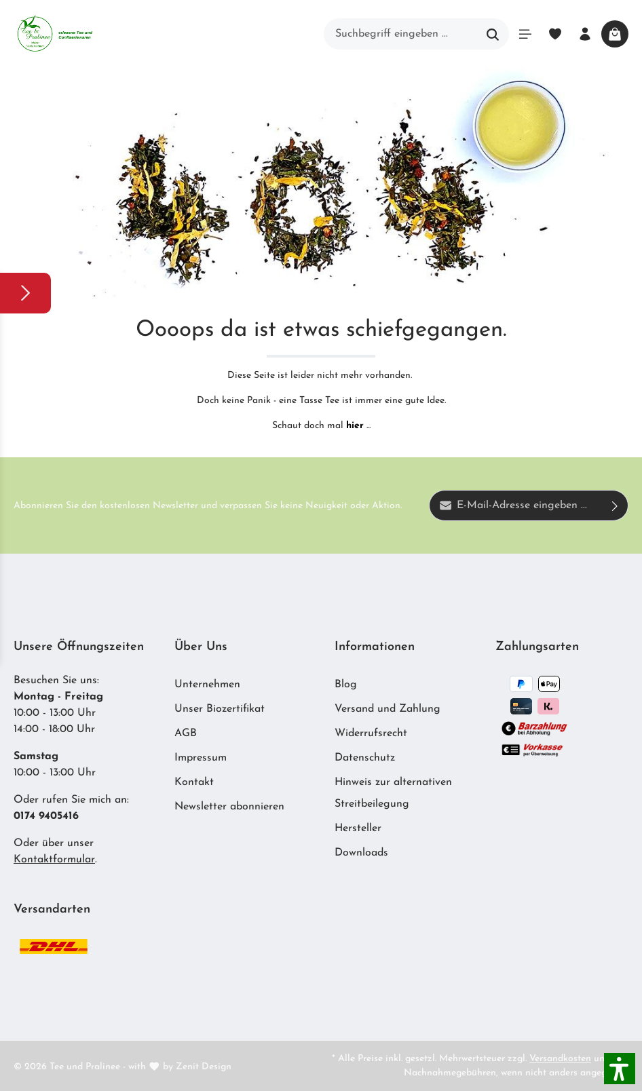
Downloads (361, 852)
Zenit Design (203, 1067)
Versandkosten (560, 1059)
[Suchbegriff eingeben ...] (401, 34)
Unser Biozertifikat (219, 709)
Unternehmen (207, 684)
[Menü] (525, 33)
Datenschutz (365, 757)
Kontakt (194, 782)
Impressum (200, 757)
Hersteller (358, 828)
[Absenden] (615, 505)
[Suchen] (493, 34)
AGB (185, 733)
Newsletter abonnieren (229, 806)
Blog (346, 684)
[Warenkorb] (614, 33)
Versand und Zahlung (387, 709)
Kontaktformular (54, 859)
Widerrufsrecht (371, 733)
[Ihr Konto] (585, 33)
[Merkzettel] (555, 33)
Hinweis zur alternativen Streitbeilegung (393, 793)
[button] (619, 1068)
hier (355, 426)
